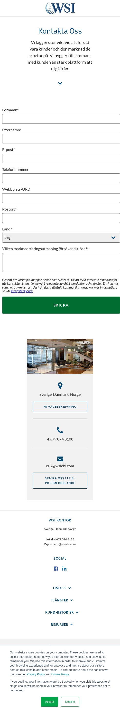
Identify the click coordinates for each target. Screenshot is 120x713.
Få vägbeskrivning (60, 406)
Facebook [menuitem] (56, 568)
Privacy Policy (36, 674)
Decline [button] (70, 702)
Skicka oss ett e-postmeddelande (60, 480)
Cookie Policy (60, 674)
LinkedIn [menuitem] (64, 568)
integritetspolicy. (22, 291)
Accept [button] (49, 702)
